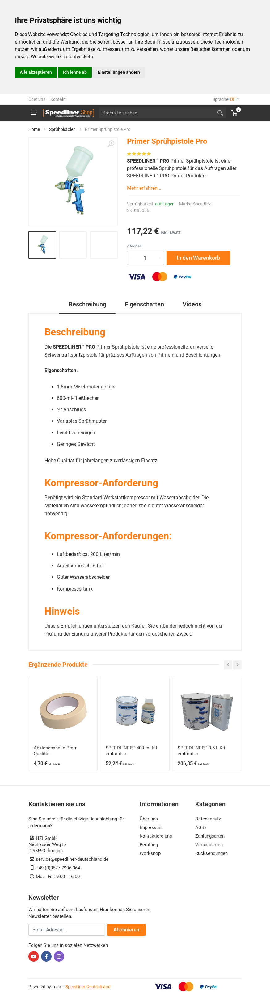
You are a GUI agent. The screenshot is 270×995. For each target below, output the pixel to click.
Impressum (151, 827)
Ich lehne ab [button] (75, 72)
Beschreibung (87, 304)
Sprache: (226, 99)
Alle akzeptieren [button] (36, 72)
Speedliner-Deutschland (88, 986)
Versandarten (209, 845)
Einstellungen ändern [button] (119, 72)
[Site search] (157, 112)
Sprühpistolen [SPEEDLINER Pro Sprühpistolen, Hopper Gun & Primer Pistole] (62, 129)
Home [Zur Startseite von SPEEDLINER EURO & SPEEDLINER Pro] (34, 129)
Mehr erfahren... (144, 188)
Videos (192, 304)
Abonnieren (126, 930)
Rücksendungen (211, 853)
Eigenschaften (144, 304)
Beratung (149, 845)
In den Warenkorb (198, 258)
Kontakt (58, 99)
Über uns (36, 99)
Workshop (150, 853)
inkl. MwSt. (171, 232)
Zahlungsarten (210, 836)
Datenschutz (208, 819)
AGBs (201, 827)
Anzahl (135, 246)
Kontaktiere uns (156, 836)
